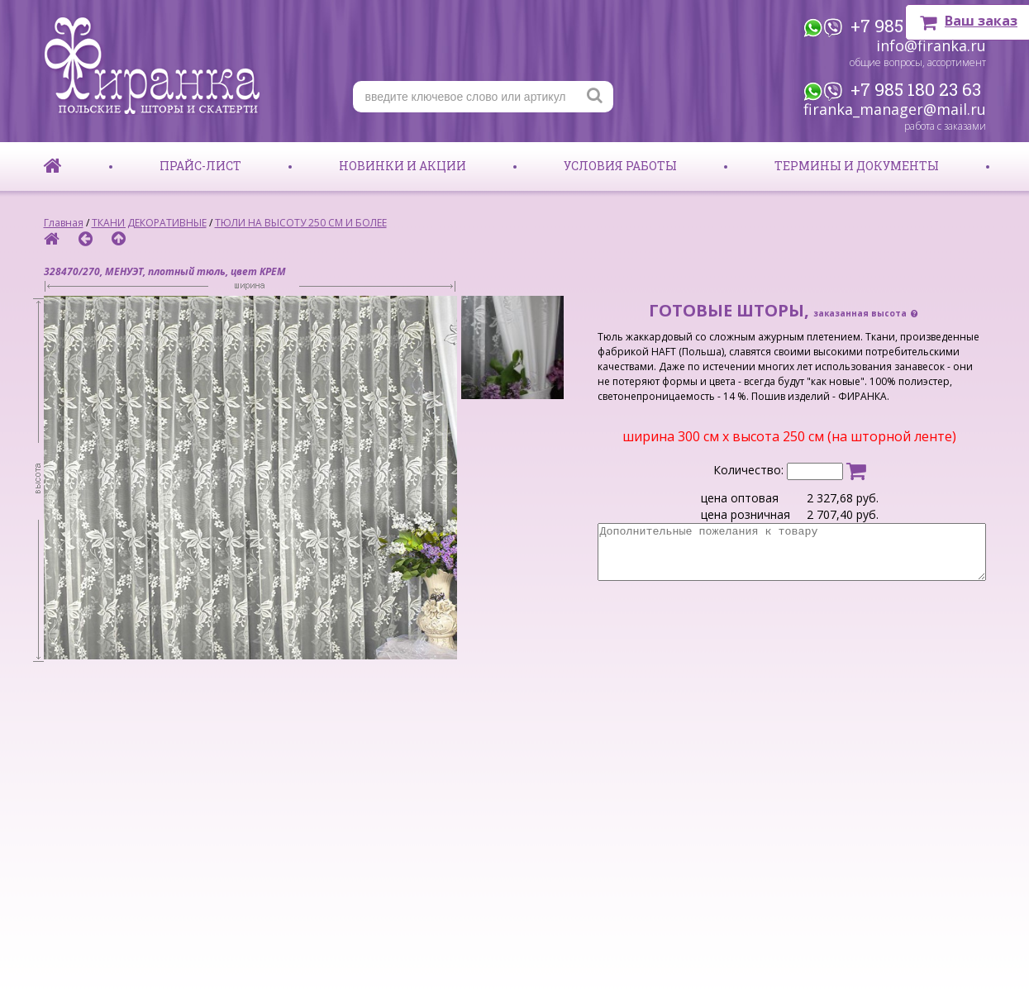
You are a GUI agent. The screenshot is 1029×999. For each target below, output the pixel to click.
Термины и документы (856, 166)
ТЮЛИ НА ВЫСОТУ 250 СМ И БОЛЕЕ (301, 223)
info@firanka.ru (931, 45)
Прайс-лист (200, 166)
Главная (63, 223)
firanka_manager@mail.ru (894, 109)
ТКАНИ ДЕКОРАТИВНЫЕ (149, 223)
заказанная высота (865, 313)
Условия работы (620, 166)
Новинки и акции (402, 166)
